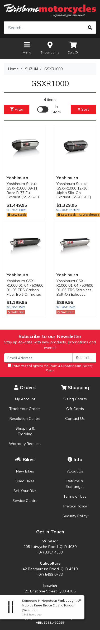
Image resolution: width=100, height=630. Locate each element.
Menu (27, 47)
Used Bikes (25, 481)
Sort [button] (83, 109)
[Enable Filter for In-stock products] (50, 109)
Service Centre (24, 500)
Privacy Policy (75, 506)
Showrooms (50, 47)
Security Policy (75, 516)
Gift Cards (75, 408)
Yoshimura (17, 177)
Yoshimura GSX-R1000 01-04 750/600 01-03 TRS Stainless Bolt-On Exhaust (74, 287)
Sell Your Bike (25, 490)
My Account (25, 399)
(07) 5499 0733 (50, 574)
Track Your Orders (25, 408)
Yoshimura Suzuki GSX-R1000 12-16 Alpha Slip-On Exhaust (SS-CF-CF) (73, 190)
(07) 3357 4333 (50, 552)
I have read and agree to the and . (50, 367)
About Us (75, 471)
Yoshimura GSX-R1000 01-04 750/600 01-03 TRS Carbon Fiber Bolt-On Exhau (25, 287)
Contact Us (75, 418)
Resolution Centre (24, 418)
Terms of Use (75, 496)
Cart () (73, 47)
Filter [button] (16, 109)
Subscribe (84, 357)
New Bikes (25, 471)
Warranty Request (25, 443)
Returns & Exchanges (75, 484)
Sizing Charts (75, 399)
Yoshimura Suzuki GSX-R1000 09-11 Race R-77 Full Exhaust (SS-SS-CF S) (23, 192)
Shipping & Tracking (25, 431)
